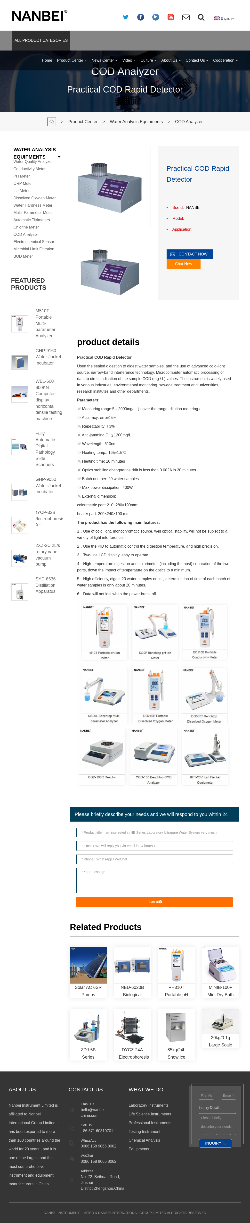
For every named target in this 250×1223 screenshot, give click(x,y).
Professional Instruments (150, 1123)
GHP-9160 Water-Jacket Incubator (48, 356)
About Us (171, 60)
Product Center (72, 60)
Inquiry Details (209, 1108)
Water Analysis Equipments (136, 121)
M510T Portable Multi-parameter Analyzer (46, 323)
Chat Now (183, 264)
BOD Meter (23, 256)
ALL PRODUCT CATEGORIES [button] (41, 40)
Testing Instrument (145, 1132)
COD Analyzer (189, 121)
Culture (148, 60)
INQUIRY (213, 1143)
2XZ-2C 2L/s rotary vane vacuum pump (48, 555)
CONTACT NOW (193, 254)
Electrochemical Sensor (34, 242)
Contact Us (197, 60)
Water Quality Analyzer (33, 162)
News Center (104, 60)
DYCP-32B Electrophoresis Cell (49, 518)
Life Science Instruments (150, 1114)
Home (47, 60)
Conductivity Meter (30, 169)
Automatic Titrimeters (32, 220)
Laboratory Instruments (149, 1105)
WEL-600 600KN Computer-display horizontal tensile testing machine (49, 400)
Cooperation (225, 60)
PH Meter (22, 176)
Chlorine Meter (26, 227)
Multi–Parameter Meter (33, 213)
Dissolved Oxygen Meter (35, 198)
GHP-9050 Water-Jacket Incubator (48, 485)
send (154, 901)
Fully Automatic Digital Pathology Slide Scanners (45, 449)
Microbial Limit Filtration (34, 249)
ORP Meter (23, 183)
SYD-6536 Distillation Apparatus (46, 585)
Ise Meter (22, 191)
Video (129, 60)
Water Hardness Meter (33, 205)
